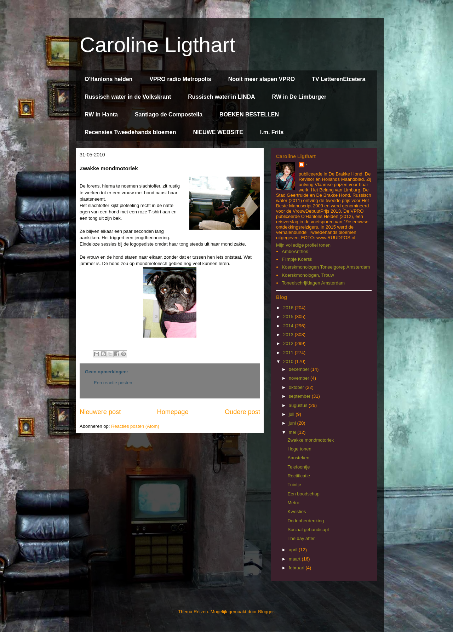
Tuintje (294, 484)
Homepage (173, 411)
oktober (297, 387)
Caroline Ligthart (157, 45)
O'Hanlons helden (108, 79)
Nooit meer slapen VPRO (261, 79)
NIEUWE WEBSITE (218, 132)
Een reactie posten (113, 382)
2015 (289, 316)
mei (293, 432)
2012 (289, 343)
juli (292, 414)
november (299, 378)
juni (293, 423)
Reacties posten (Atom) (135, 426)
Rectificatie (298, 475)
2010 (289, 361)
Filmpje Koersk (297, 259)
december (299, 369)
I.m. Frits (272, 132)
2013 (289, 334)
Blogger (266, 611)
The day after (301, 538)
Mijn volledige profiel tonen (303, 245)
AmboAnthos (295, 251)
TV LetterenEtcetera (338, 79)
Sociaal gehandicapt (308, 529)
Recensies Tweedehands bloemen (130, 132)
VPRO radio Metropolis (180, 79)
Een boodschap (303, 493)
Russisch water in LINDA (221, 97)
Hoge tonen (299, 449)
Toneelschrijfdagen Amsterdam (313, 283)
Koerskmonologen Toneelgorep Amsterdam (326, 267)
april (294, 549)
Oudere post (242, 411)
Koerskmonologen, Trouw (308, 275)
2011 (289, 352)
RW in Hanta (101, 114)
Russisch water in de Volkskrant (128, 97)
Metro (293, 502)
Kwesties (296, 511)
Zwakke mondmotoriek (310, 440)
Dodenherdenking (305, 520)
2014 (289, 325)
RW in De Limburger (299, 97)
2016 (289, 307)
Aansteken (298, 457)
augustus (299, 405)
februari (297, 567)
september (300, 396)
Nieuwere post (100, 411)
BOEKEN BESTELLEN (249, 114)
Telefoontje (298, 467)
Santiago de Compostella (168, 114)
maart (295, 559)
